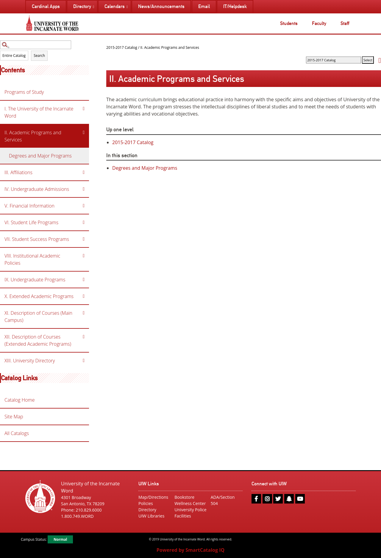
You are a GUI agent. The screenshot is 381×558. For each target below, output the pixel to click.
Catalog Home (19, 400)
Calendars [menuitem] (114, 6)
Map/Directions (153, 497)
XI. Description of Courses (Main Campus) (38, 316)
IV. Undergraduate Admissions (36, 189)
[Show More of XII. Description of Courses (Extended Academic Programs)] (83, 337)
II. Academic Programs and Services (32, 136)
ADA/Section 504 (223, 500)
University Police (190, 509)
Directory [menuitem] (82, 6)
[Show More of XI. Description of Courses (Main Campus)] (83, 313)
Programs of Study (24, 92)
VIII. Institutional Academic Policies (32, 259)
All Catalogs (16, 433)
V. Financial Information (29, 205)
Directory (147, 509)
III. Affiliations (18, 172)
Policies (145, 503)
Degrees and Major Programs (40, 155)
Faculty (319, 23)
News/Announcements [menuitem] (161, 6)
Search (39, 55)
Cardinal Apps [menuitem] (46, 6)
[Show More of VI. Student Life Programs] (83, 222)
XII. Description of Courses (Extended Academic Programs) (37, 340)
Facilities (182, 516)
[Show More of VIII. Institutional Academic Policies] (83, 256)
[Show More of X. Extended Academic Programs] (83, 296)
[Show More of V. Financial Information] (83, 206)
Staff (345, 23)
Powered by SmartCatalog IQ (190, 550)
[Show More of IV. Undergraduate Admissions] (83, 189)
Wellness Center (190, 503)
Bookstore (184, 497)
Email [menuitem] (204, 6)
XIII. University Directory (29, 360)
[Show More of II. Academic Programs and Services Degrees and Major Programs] (83, 132)
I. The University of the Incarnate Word (39, 112)
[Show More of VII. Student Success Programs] (83, 239)
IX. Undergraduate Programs (34, 279)
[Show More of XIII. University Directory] (83, 361)
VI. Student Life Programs (31, 222)
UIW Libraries (151, 516)
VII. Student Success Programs (36, 239)
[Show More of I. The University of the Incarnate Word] (83, 109)
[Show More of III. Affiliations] (83, 172)
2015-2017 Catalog (121, 47)
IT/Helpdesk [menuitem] (235, 6)
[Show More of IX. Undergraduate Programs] (83, 280)
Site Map (13, 416)
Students (289, 23)
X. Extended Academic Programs (39, 296)
